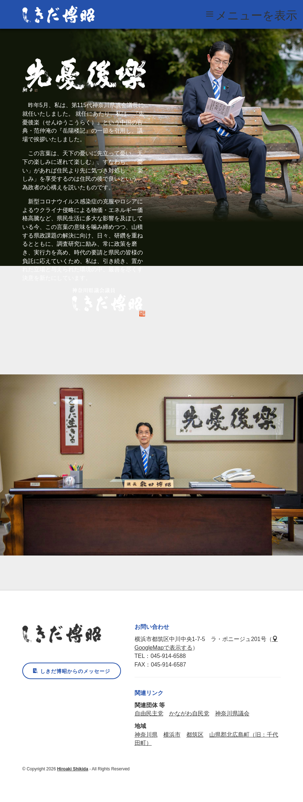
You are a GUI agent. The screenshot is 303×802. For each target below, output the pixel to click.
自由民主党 (149, 713)
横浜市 (172, 735)
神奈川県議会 (232, 713)
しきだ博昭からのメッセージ (71, 671)
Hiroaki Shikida (72, 768)
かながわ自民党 (189, 713)
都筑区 (195, 735)
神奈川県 (146, 735)
